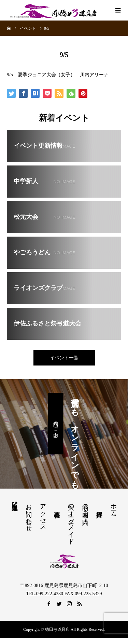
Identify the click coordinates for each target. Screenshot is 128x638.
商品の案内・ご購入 (85, 507)
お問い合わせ (28, 514)
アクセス (43, 514)
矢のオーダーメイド (71, 520)
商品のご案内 (55, 423)
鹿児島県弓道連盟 (15, 503)
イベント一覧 (64, 357)
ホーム (113, 507)
